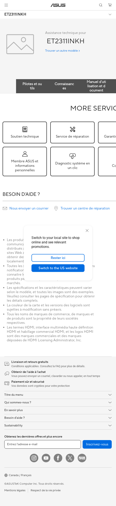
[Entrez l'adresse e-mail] (42, 444)
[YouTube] (46, 458)
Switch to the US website (58, 268)
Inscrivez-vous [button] (97, 444)
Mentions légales (14, 490)
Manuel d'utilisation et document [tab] (96, 86)
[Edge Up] (82, 458)
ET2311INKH (15, 14)
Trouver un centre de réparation (85, 208)
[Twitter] (70, 458)
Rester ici (58, 258)
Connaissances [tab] (64, 86)
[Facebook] (58, 458)
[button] (6, 5)
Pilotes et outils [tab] (32, 86)
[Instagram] (34, 458)
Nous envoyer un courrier (29, 208)
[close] (87, 230)
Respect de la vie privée (46, 490)
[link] (58, 5)
